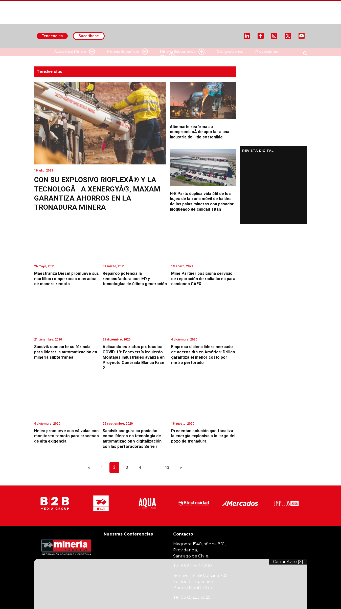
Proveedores (266, 51)
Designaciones (230, 51)
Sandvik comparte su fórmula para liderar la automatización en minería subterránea (65, 352)
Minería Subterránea (182, 51)
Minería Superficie (127, 51)
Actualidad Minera (74, 51)
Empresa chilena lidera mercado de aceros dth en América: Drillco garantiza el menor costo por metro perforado (203, 354)
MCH (166, 56)
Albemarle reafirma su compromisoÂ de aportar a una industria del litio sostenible (199, 132)
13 (167, 467)
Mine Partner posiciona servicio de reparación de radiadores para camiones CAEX (203, 278)
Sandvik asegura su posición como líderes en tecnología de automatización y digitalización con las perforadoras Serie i (132, 438)
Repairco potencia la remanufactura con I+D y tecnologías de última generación (135, 278)
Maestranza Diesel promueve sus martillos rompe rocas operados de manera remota (66, 278)
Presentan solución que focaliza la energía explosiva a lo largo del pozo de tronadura (203, 436)
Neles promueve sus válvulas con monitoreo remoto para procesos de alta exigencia (66, 436)
